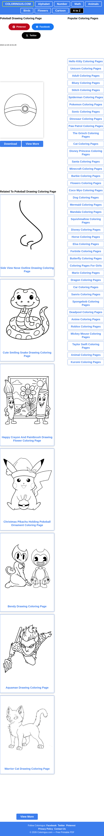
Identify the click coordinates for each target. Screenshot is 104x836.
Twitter (31, 35)
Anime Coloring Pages (85, 319)
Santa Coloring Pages (86, 161)
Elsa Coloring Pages (86, 244)
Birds (26, 10)
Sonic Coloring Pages (86, 111)
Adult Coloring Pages (86, 75)
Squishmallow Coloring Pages (86, 221)
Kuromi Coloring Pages (86, 362)
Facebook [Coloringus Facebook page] (51, 825)
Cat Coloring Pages (85, 143)
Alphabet (44, 3)
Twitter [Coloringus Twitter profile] (61, 825)
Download (10, 143)
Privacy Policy (45, 829)
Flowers (43, 10)
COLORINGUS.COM (18, 3)
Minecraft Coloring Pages (85, 168)
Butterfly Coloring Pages (86, 258)
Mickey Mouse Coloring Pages (86, 335)
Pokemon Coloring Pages (85, 104)
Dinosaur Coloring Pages (86, 118)
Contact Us (60, 829)
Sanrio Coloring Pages (85, 294)
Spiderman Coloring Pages (86, 97)
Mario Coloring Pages (86, 272)
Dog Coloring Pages (86, 197)
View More (32, 143)
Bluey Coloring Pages (86, 82)
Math (77, 3)
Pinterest (19, 27)
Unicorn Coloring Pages (85, 68)
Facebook (43, 27)
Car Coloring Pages (85, 287)
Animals (93, 3)
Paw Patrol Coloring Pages (86, 126)
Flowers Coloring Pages (85, 183)
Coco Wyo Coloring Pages (86, 190)
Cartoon (60, 10)
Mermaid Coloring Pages (86, 204)
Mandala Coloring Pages (85, 211)
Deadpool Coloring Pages (85, 312)
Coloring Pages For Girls (86, 265)
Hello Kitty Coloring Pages (86, 61)
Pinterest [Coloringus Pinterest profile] (70, 825)
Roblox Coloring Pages (86, 326)
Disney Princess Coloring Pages (85, 152)
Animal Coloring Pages (86, 354)
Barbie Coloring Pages (85, 175)
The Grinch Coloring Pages (86, 135)
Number (62, 3)
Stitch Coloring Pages (86, 90)
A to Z (77, 10)
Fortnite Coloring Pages (85, 251)
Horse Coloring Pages (86, 236)
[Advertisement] (20, 64)
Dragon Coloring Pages (86, 279)
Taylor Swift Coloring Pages (85, 346)
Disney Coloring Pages (86, 229)
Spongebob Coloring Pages (85, 303)
